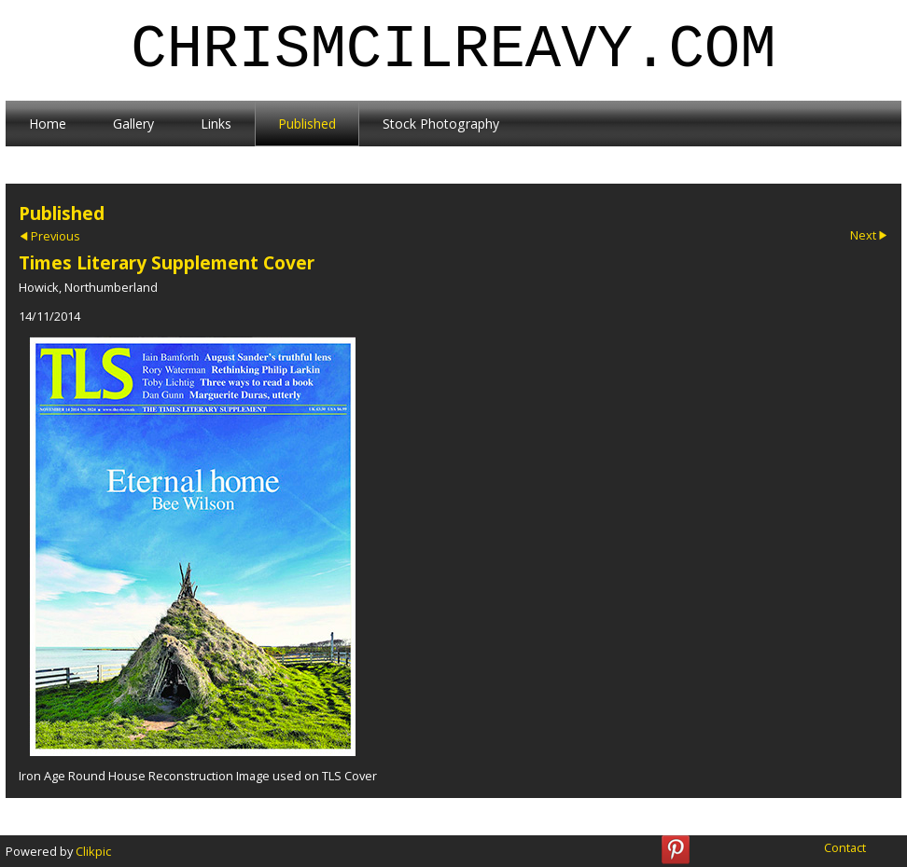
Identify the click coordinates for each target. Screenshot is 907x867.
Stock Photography (441, 123)
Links (216, 123)
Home (47, 123)
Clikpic (93, 851)
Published (307, 123)
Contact (845, 847)
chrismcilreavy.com (453, 50)
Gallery (133, 123)
